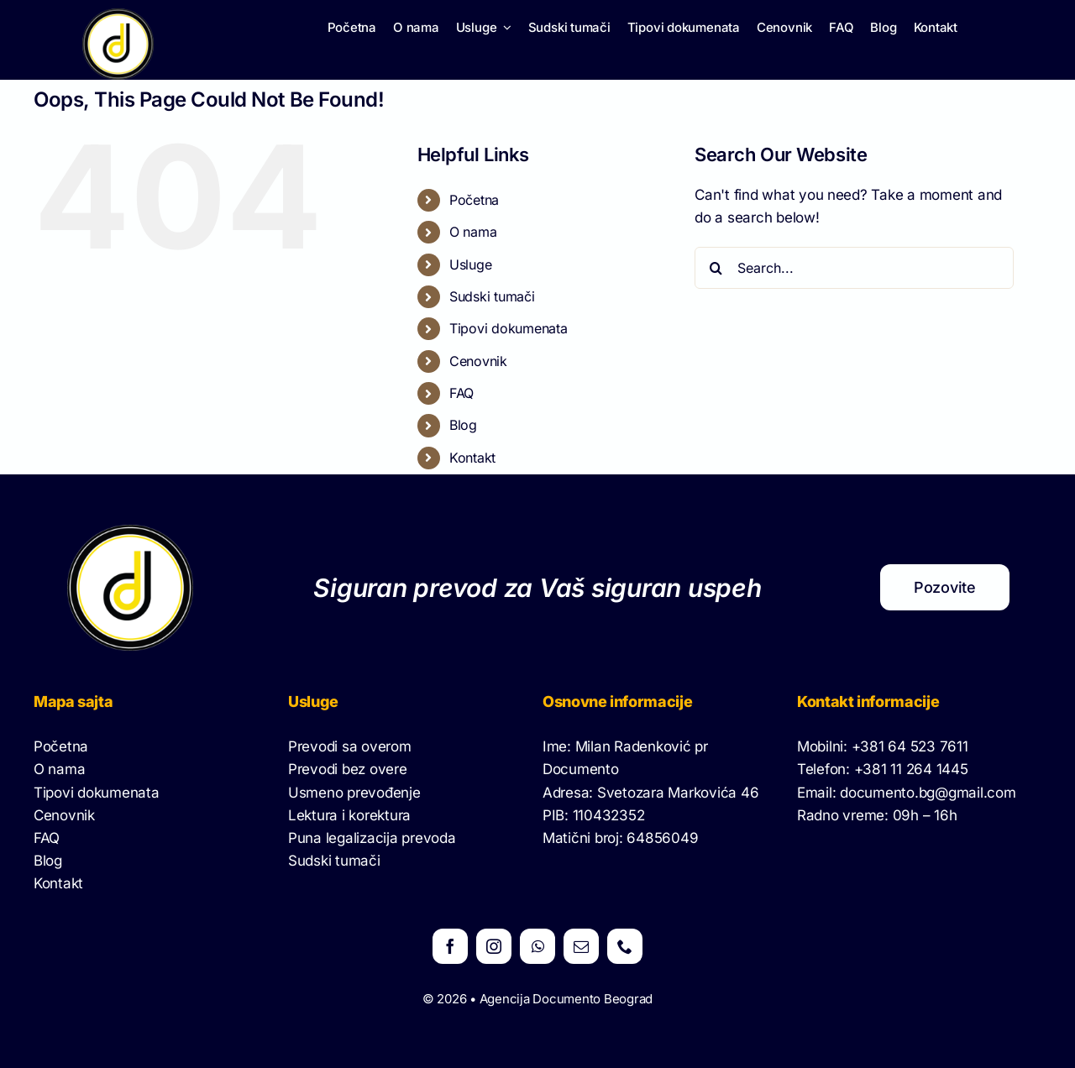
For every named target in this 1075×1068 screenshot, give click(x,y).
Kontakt (472, 457)
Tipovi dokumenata (508, 328)
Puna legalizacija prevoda (372, 838)
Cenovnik (478, 361)
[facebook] (450, 946)
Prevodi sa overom (350, 746)
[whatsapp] (537, 946)
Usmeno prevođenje (354, 792)
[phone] (624, 946)
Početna (474, 199)
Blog (463, 424)
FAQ (461, 393)
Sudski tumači (492, 296)
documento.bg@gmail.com (927, 792)
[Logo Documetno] (118, 15)
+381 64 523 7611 (910, 746)
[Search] (716, 268)
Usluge (470, 264)
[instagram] (493, 946)
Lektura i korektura (349, 815)
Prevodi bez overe (347, 769)
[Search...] (854, 268)
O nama (472, 231)
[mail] (581, 946)
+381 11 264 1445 (911, 769)
